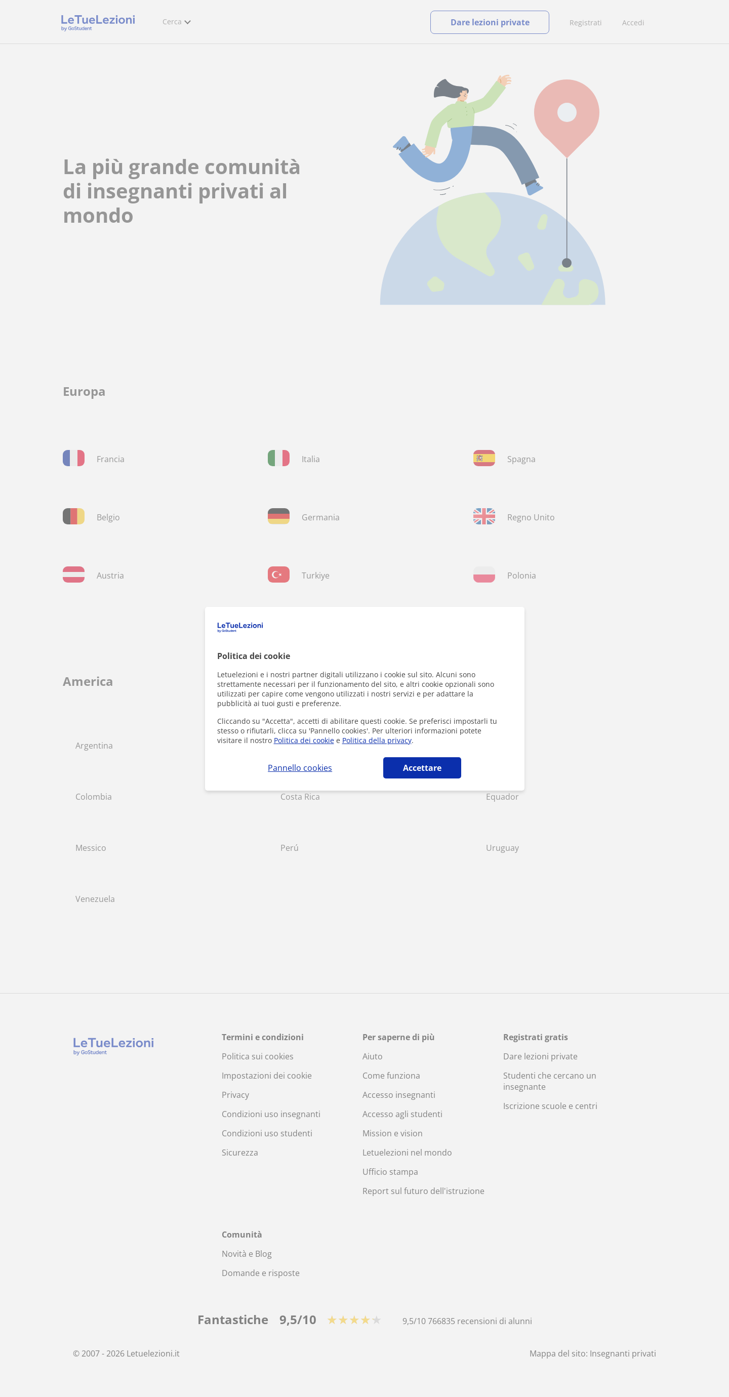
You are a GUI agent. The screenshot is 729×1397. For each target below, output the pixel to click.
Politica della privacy (377, 740)
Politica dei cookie (304, 740)
